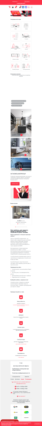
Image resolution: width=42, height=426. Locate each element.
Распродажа (28, 379)
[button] (19, 14)
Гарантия (27, 376)
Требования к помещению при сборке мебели (20, 369)
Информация (15, 1)
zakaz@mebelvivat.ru (21, 383)
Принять (37, 423)
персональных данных (6, 424)
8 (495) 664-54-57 (21, 3)
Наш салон (27, 1)
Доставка (17, 379)
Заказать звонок (15, 183)
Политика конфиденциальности (21, 373)
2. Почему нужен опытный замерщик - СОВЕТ (17, 103)
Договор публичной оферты (21, 366)
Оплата (12, 379)
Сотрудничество (16, 376)
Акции (22, 379)
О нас (21, 363)
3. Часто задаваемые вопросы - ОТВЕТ (16, 105)
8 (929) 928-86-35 (26, 382)
